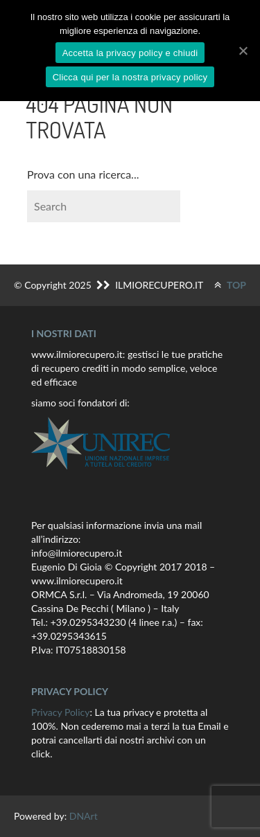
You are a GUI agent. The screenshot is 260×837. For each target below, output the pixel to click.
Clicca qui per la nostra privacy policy (130, 77)
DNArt (83, 816)
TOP (230, 285)
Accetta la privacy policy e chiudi (130, 53)
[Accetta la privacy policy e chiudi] (243, 50)
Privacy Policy (60, 712)
